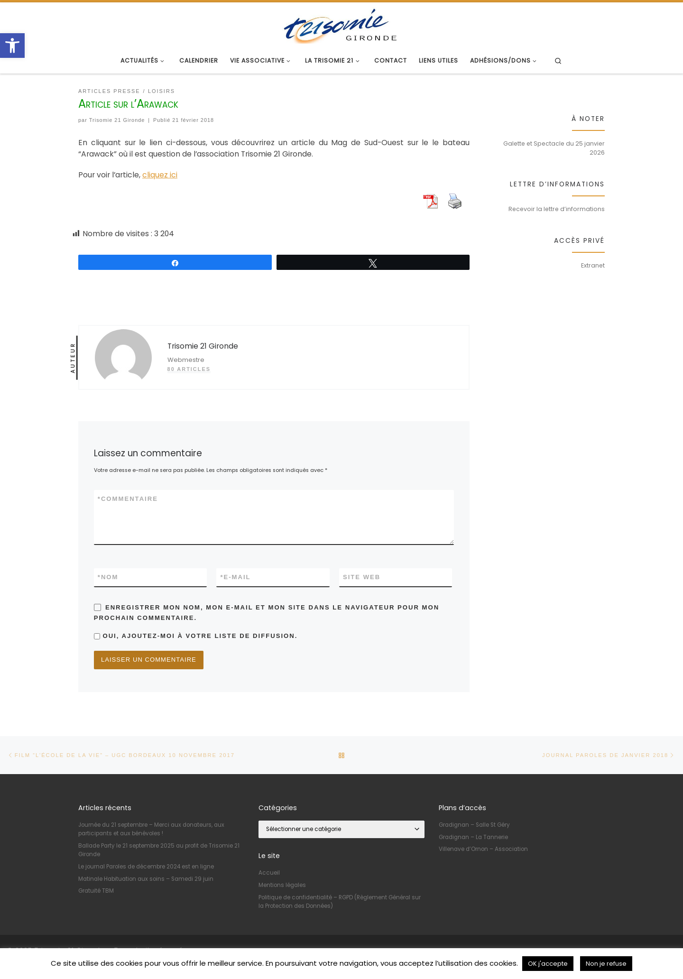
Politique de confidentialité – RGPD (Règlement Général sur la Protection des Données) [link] (339, 901)
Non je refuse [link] (606, 963)
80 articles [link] (189, 369)
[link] (12, 45)
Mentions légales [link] (282, 884)
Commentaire (128, 499)
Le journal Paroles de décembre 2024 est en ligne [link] (146, 866)
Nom (108, 577)
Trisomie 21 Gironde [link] (117, 120)
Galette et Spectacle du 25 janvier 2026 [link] (554, 148)
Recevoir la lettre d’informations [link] (556, 209)
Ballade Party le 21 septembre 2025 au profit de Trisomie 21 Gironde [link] (159, 849)
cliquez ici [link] (159, 174)
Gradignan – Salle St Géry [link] (474, 824)
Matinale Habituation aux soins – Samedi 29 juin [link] (145, 878)
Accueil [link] (269, 873)
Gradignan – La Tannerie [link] (473, 836)
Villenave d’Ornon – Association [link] (483, 848)
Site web (361, 577)
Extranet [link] (593, 265)
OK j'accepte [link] (548, 963)
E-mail (235, 577)
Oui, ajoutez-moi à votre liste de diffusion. (196, 635)
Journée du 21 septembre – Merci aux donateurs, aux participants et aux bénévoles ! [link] (151, 829)
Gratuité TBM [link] (96, 890)
